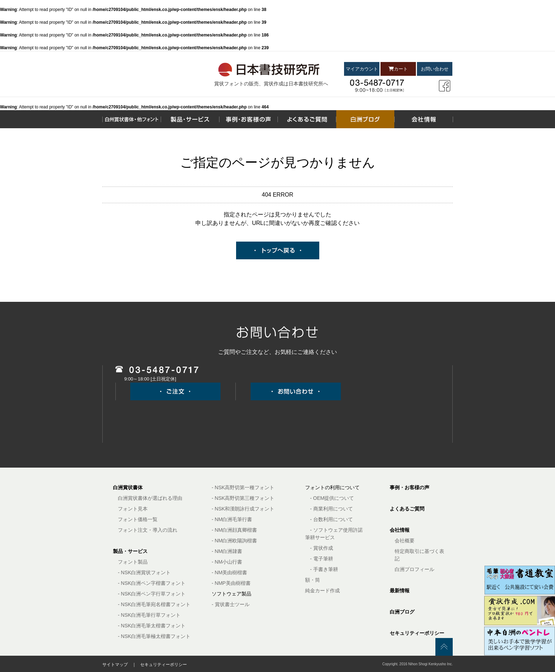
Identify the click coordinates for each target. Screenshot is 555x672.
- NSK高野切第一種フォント (243, 487)
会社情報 (400, 530)
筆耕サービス (320, 537)
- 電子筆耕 (321, 558)
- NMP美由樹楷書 (231, 583)
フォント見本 (133, 509)
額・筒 (312, 580)
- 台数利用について (331, 519)
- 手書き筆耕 (324, 569)
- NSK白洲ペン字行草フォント (151, 594)
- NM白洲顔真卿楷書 (234, 530)
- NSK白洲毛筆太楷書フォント (151, 625)
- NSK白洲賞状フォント (144, 572)
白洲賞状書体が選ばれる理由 (150, 498)
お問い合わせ (434, 69)
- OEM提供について (332, 498)
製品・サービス (130, 551)
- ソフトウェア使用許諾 (336, 530)
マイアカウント (362, 69)
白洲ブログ (402, 612)
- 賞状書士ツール (231, 604)
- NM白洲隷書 (227, 551)
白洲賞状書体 (128, 487)
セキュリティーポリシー (417, 633)
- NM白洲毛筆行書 (232, 519)
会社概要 (404, 540)
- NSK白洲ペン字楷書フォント (151, 583)
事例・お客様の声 (409, 487)
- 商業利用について (331, 509)
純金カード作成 (322, 590)
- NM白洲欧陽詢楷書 (234, 540)
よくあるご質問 (407, 509)
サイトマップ (115, 664)
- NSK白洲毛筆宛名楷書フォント (154, 604)
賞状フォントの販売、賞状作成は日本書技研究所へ (271, 83)
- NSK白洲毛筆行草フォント (149, 615)
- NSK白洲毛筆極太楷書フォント (154, 636)
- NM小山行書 (227, 562)
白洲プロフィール (414, 569)
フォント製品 (133, 562)
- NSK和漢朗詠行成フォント (243, 509)
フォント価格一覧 (138, 519)
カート (398, 69)
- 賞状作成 (321, 548)
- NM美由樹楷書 (229, 572)
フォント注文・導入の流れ (147, 530)
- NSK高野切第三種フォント (243, 498)
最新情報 (400, 590)
